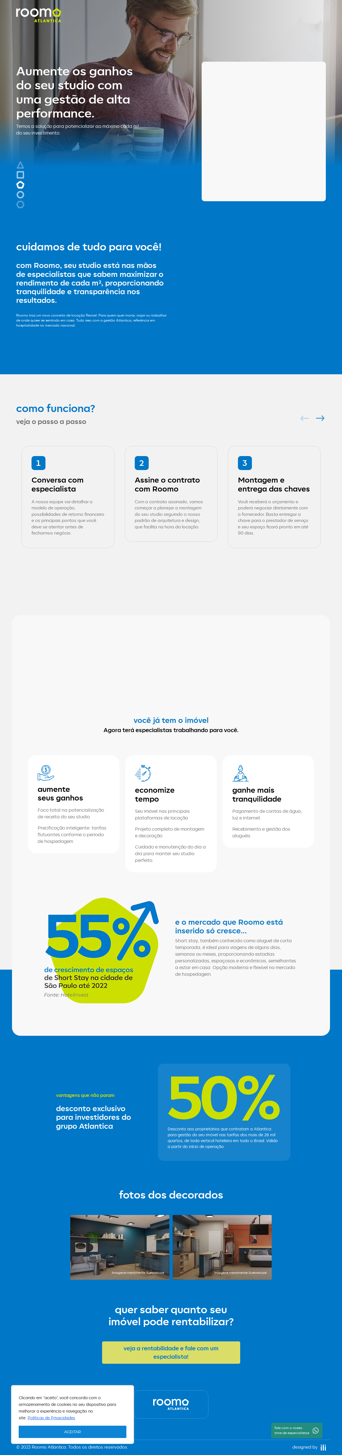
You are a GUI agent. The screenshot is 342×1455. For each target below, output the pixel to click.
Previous (303, 418)
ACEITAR (72, 1431)
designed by (309, 1447)
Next (319, 418)
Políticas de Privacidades (51, 1417)
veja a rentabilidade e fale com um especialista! (171, 1352)
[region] (72, 1414)
